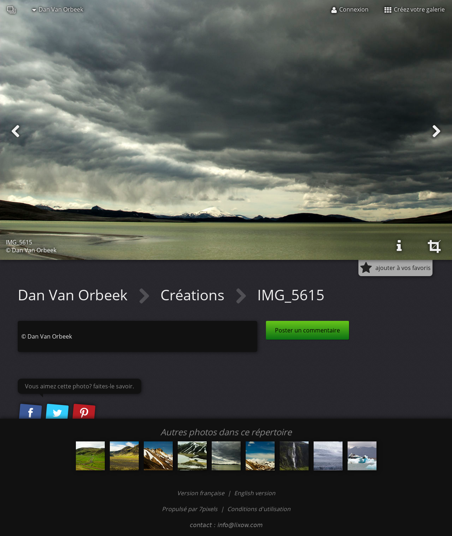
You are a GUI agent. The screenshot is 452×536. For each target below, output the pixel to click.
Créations (194, 295)
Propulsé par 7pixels (190, 509)
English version (254, 493)
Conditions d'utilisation (258, 509)
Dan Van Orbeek (57, 9)
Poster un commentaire (307, 330)
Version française (201, 493)
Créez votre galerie (414, 9)
